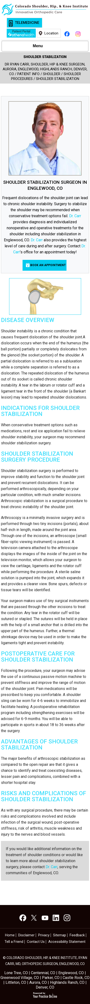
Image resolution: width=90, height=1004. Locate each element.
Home (10, 935)
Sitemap (59, 935)
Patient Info (28, 74)
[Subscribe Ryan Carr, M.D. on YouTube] (45, 917)
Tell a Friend (14, 942)
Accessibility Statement (66, 942)
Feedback (77, 935)
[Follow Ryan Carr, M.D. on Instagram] (78, 33)
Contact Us (36, 942)
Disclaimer (26, 935)
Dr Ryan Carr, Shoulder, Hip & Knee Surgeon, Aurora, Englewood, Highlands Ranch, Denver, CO (45, 69)
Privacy (43, 935)
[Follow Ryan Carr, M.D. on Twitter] (34, 917)
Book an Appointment (48, 265)
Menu (44, 46)
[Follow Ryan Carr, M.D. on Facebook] (67, 33)
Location (51, 33)
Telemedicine (27, 22)
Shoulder (51, 74)
